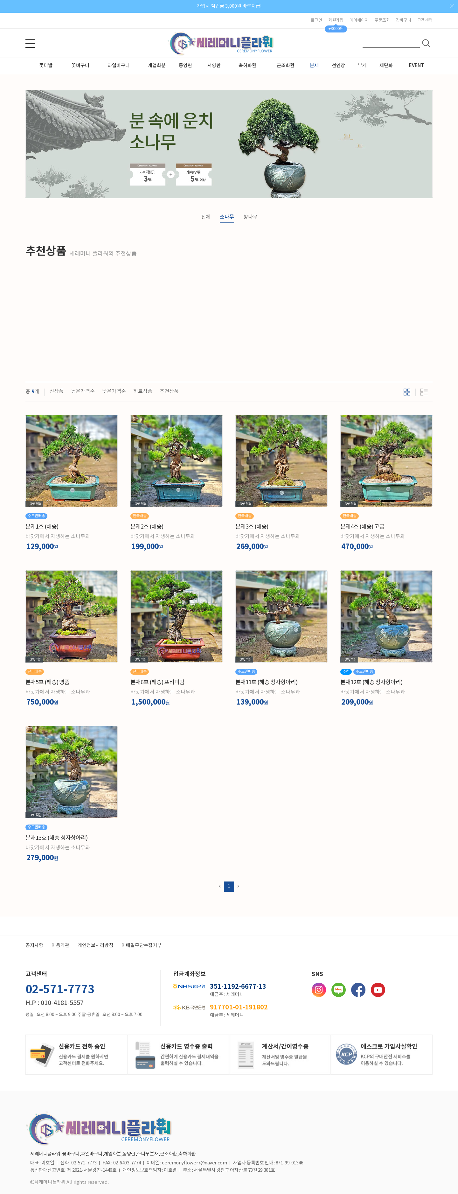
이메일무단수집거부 (141, 945)
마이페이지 (359, 20)
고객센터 (425, 20)
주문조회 (382, 20)
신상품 (56, 391)
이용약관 (60, 945)
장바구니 (403, 20)
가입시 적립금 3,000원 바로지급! (229, 6)
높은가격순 (83, 391)
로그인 (316, 20)
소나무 (227, 217)
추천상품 (169, 391)
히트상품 (142, 391)
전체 (206, 217)
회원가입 (336, 20)
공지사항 (34, 945)
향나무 (250, 217)
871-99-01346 (289, 1163)
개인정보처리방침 (95, 945)
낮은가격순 (114, 391)
